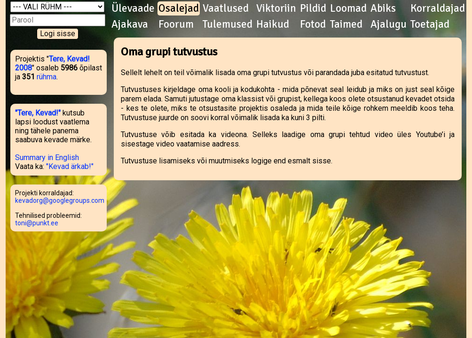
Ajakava (129, 24)
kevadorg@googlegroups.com (59, 200)
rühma (46, 76)
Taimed (346, 24)
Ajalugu (388, 24)
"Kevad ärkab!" (70, 166)
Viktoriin (276, 8)
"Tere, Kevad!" (38, 112)
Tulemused (227, 24)
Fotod (313, 24)
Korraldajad (437, 8)
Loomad (348, 8)
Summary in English (47, 157)
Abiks (383, 8)
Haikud (272, 24)
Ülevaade (133, 8)
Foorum (176, 24)
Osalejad (178, 8)
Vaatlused (226, 8)
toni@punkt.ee (36, 223)
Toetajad (429, 24)
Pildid (313, 8)
